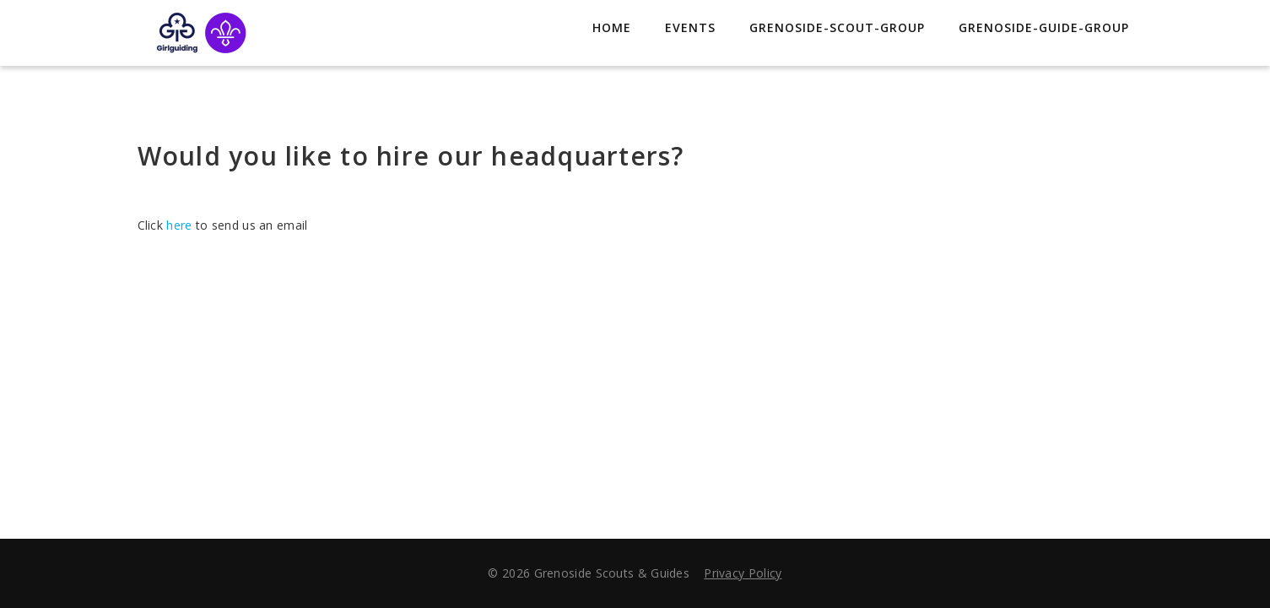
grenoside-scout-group (837, 27)
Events (690, 27)
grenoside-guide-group (1044, 27)
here (179, 225)
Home (611, 27)
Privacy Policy (742, 573)
